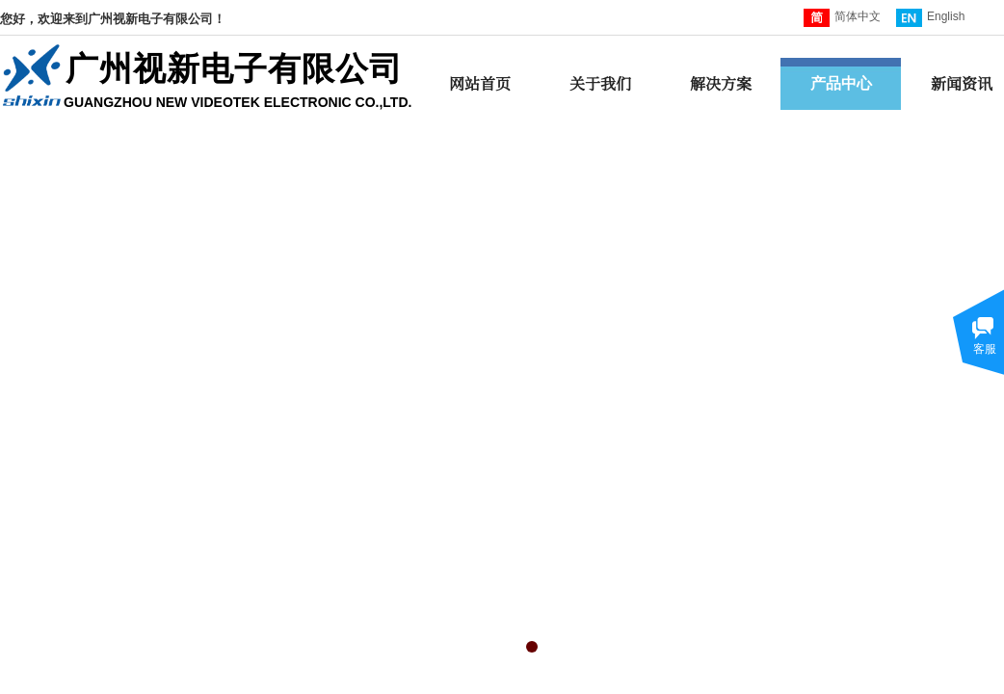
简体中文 (842, 18)
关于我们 (600, 83)
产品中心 (841, 83)
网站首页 (480, 83)
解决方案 (721, 83)
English (930, 18)
